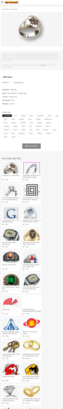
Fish (50, 389)
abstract (39, 133)
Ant (8, 389)
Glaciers (42, 387)
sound (15, 129)
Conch (26, 387)
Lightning (52, 387)
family (20, 392)
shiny (5, 122)
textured (38, 126)
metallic (38, 119)
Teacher (14, 395)
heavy (31, 133)
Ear (40, 392)
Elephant (46, 389)
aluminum (23, 122)
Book (18, 395)
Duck (37, 389)
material (21, 119)
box (31, 129)
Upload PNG (32, 405)
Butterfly (19, 389)
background (48, 119)
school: (4, 395)
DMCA (26, 405)
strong (54, 129)
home (52, 392)
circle (5, 133)
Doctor (36, 392)
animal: (4, 389)
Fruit (31, 397)
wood (13, 119)
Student (9, 395)
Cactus (22, 387)
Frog (54, 389)
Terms (8, 405)
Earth (31, 387)
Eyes (43, 392)
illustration (22, 133)
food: (3, 397)
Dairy (13, 397)
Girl (58, 392)
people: (4, 392)
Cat (23, 389)
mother (24, 392)
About (3, 405)
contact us (43, 65)
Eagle (41, 389)
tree (31, 122)
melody (14, 122)
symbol (23, 115)
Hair (56, 392)
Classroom (23, 395)
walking (47, 392)
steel (49, 115)
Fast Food (26, 397)
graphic (48, 133)
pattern (16, 126)
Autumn (13, 387)
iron (16, 115)
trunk (5, 137)
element (46, 129)
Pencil (33, 395)
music (30, 119)
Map (50, 395)
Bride (16, 392)
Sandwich (39, 397)
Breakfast (8, 397)
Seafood (45, 397)
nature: (4, 387)
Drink (22, 397)
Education (39, 395)
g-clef (13, 137)
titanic (23, 129)
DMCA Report (7, 77)
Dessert (17, 397)
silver (31, 115)
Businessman (30, 392)
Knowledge (54, 395)
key (31, 126)
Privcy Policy (14, 405)
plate (23, 126)
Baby (12, 392)
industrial (6, 126)
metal (5, 119)
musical (48, 122)
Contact (21, 405)
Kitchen (56, 397)
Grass (47, 387)
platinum (6, 129)
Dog (34, 389)
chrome (39, 122)
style (13, 133)
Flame (37, 387)
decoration (41, 115)
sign (57, 115)
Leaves (18, 387)
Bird (15, 389)
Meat (35, 397)
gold (37, 129)
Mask (8, 392)
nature (47, 126)
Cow (31, 389)
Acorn (8, 387)
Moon (56, 387)
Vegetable (50, 397)
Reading (29, 395)
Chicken (27, 389)
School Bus (45, 395)
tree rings (7, 115)
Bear (11, 389)
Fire (34, 387)
